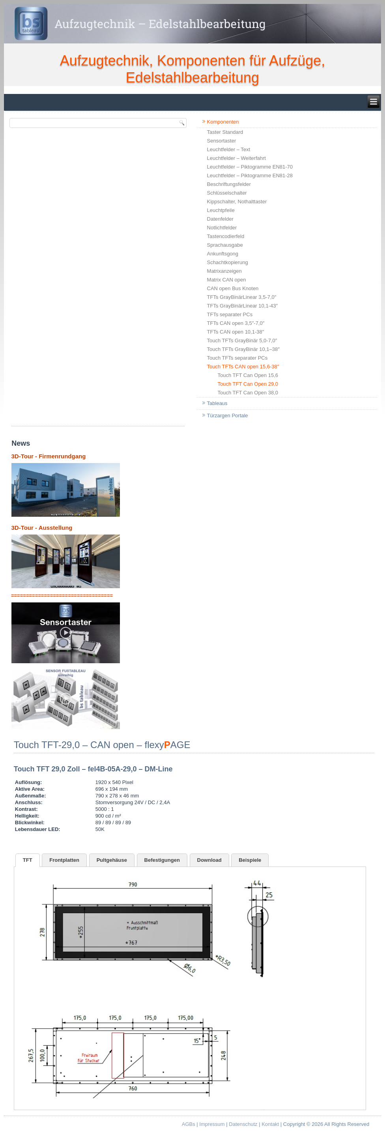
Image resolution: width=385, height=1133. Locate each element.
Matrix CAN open (226, 280)
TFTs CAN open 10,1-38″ (235, 332)
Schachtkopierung (227, 262)
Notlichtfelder (222, 228)
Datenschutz (243, 1124)
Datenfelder (220, 219)
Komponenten (223, 122)
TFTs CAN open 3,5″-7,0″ (236, 323)
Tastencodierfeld (226, 236)
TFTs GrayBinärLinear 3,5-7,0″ (242, 297)
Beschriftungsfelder (229, 184)
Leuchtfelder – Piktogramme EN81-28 (250, 175)
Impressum (211, 1124)
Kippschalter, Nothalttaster (237, 201)
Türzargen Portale (227, 415)
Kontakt (270, 1124)
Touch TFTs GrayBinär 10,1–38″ (243, 349)
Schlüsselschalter (227, 193)
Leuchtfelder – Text (228, 149)
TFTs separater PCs (230, 314)
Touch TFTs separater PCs (237, 358)
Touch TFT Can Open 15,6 (248, 375)
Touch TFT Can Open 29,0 (248, 384)
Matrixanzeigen (224, 271)
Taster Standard (225, 132)
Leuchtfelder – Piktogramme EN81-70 (250, 167)
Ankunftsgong (223, 254)
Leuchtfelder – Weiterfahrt (236, 158)
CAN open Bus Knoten (233, 288)
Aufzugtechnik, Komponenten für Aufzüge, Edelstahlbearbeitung (192, 69)
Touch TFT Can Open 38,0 (248, 393)
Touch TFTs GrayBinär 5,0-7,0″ (242, 340)
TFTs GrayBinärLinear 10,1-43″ (242, 306)
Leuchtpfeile (221, 210)
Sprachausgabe (225, 245)
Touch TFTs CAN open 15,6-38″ (243, 367)
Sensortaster (221, 141)
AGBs (188, 1124)
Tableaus (217, 403)
